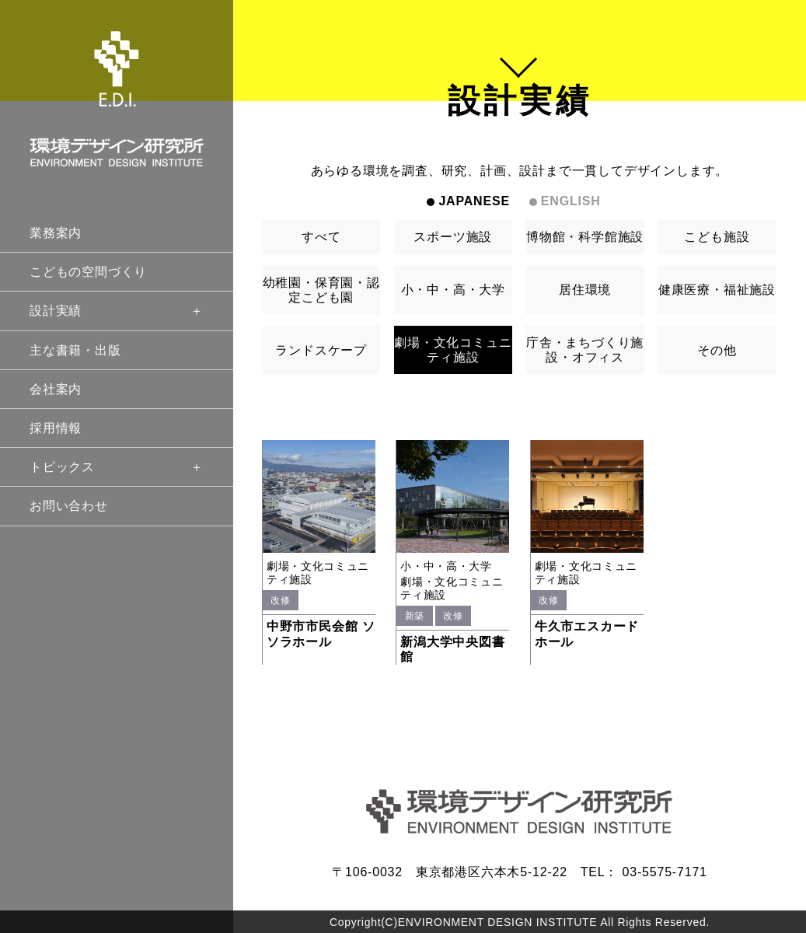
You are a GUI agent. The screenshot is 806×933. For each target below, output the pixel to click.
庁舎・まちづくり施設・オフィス (585, 350)
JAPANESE (473, 201)
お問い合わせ (69, 505)
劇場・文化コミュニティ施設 (452, 350)
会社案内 (56, 389)
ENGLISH (571, 201)
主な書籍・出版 (75, 350)
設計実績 (117, 310)
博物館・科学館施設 (585, 236)
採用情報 (56, 428)
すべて (321, 236)
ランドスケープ (321, 350)
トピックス (117, 467)
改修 (280, 600)
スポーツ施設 (452, 236)
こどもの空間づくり (88, 271)
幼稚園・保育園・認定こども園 (321, 290)
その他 (716, 350)
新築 (414, 615)
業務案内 (56, 232)
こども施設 (716, 236)
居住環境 (585, 289)
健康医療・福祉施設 (717, 289)
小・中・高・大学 (453, 289)
